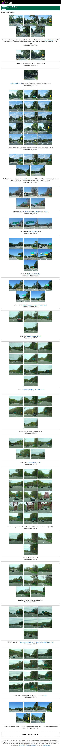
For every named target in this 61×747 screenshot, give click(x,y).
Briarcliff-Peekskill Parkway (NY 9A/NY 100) (34, 305)
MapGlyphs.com (46, 745)
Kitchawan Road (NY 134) (34, 462)
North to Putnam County (30, 734)
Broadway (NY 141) (24, 211)
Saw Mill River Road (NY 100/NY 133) (33, 389)
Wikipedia (33, 745)
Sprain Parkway (28, 179)
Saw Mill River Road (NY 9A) (40, 211)
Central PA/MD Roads (24, 745)
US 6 (45, 695)
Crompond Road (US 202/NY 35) (44, 642)
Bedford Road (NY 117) (33, 274)
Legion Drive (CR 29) (16, 83)
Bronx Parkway (49, 40)
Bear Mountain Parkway (26, 642)
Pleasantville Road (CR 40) (33, 336)
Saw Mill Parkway (33, 231)
